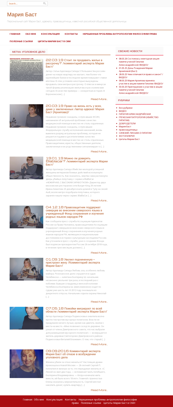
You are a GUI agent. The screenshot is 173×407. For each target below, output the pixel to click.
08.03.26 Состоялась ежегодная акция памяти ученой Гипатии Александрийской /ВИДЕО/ (139, 61)
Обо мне (30, 33)
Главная (15, 33)
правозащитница (128, 129)
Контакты (71, 33)
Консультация (50, 33)
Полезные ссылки (21, 41)
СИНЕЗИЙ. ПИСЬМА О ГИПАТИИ (135, 132)
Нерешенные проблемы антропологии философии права (120, 33)
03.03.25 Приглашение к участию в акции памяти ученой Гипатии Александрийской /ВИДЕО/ (140, 89)
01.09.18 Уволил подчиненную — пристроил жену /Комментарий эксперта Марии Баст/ (73, 262)
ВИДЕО (123, 110)
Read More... (99, 99)
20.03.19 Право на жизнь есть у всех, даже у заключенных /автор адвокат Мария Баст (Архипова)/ (75, 109)
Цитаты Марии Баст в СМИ (54, 41)
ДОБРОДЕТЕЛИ (127, 123)
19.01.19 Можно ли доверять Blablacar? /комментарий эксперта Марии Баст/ (77, 161)
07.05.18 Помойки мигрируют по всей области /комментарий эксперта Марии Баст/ (76, 310)
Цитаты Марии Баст (129, 139)
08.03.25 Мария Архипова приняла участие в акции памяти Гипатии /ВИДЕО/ (141, 82)
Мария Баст (22, 14)
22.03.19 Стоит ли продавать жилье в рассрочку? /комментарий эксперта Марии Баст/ (75, 63)
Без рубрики (125, 107)
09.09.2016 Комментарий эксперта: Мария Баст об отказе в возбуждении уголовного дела (73, 354)
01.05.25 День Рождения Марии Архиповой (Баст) (136, 70)
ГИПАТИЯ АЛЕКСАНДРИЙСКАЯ (135, 114)
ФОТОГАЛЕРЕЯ (126, 135)
